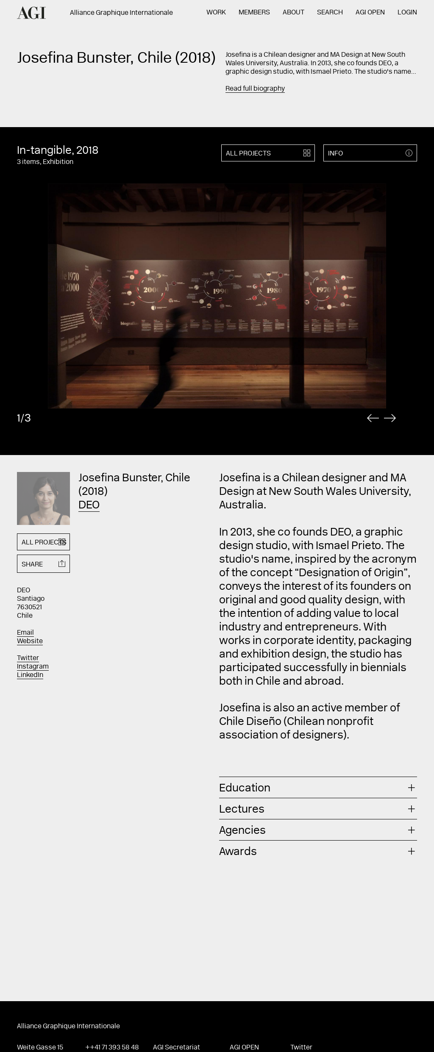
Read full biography (255, 89)
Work (216, 12)
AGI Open (370, 12)
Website (30, 641)
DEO (89, 505)
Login (407, 12)
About (293, 12)
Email (25, 633)
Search (330, 12)
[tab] (318, 787)
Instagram (33, 666)
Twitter (28, 658)
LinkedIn (30, 675)
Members (254, 12)
